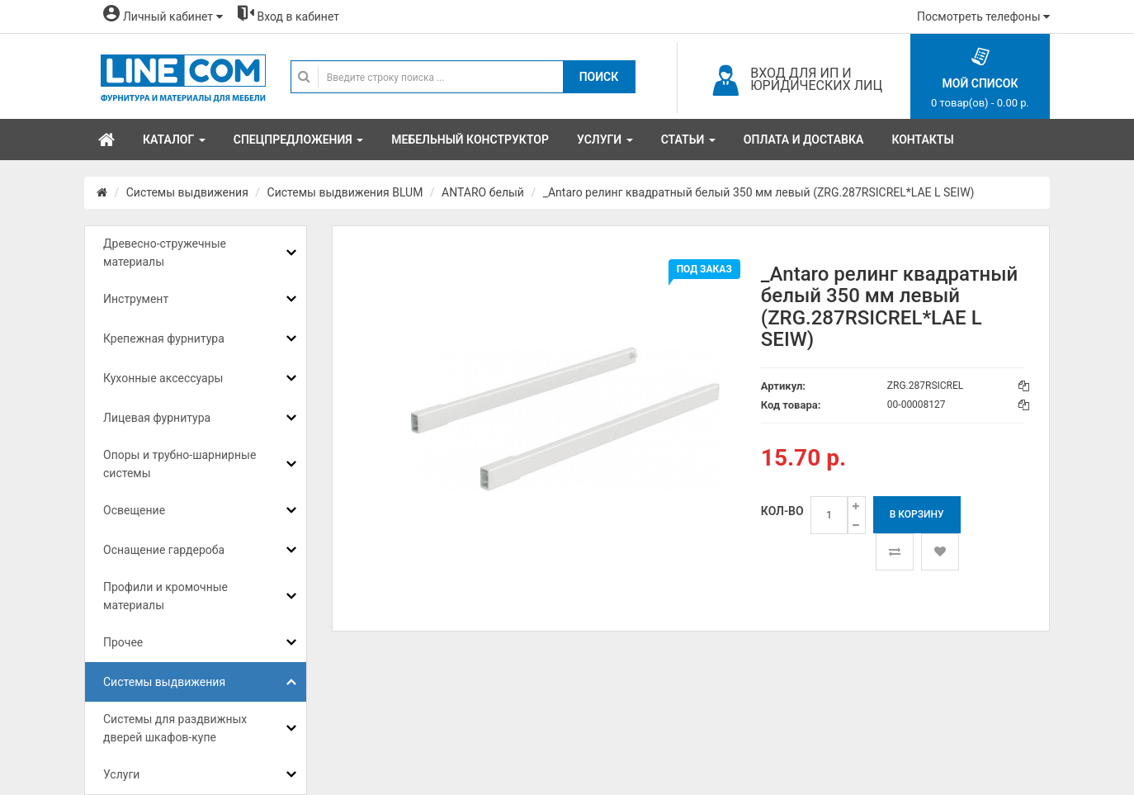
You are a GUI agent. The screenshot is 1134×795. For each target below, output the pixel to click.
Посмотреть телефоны (983, 16)
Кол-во (782, 511)
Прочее (123, 642)
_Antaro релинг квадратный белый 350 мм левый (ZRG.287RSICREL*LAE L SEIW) (759, 192)
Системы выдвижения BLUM (345, 192)
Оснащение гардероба (163, 549)
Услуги (121, 774)
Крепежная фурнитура (163, 338)
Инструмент (135, 298)
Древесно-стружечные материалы (164, 252)
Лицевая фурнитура (156, 417)
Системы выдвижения (187, 192)
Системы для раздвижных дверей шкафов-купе (175, 728)
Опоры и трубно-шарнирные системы (179, 464)
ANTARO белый (483, 192)
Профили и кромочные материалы (165, 596)
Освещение (134, 510)
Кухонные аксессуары (163, 378)
